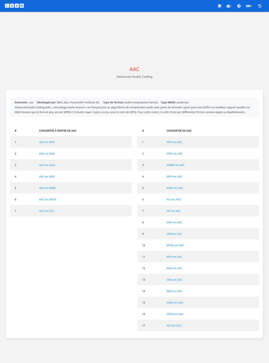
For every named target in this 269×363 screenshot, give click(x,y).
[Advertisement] (134, 38)
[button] (219, 6)
